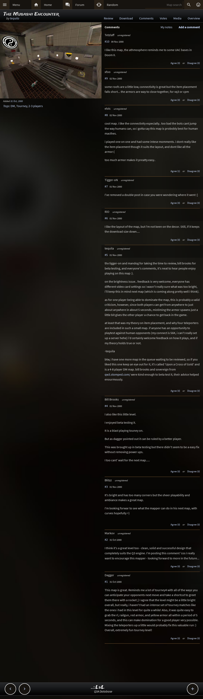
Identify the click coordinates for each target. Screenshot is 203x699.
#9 (106, 78)
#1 (106, 581)
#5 (106, 255)
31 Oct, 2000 (16, 101)
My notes (166, 27)
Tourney (21, 106)
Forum (79, 5)
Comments (146, 18)
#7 (106, 186)
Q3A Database (103, 691)
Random (112, 5)
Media (177, 18)
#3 (106, 487)
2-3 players (35, 106)
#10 (107, 41)
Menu (16, 5)
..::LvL (97, 687)
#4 (106, 406)
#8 (106, 115)
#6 (106, 218)
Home (48, 5)
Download (126, 18)
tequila (14, 18)
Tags (6, 106)
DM (13, 106)
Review (108, 18)
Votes (163, 18)
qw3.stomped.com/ (117, 374)
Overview (194, 18)
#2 (106, 540)
